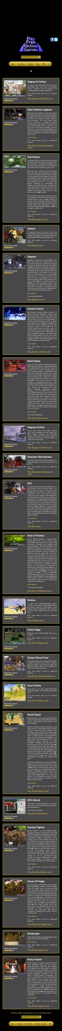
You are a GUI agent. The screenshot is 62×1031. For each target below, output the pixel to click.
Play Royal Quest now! (38, 791)
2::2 (7, 100)
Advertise (29, 1024)
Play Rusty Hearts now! (38, 1006)
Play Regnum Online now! (39, 447)
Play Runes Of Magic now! (40, 924)
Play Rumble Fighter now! (39, 872)
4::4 (11, 100)
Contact (20, 1024)
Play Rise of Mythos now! (39, 590)
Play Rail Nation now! (37, 219)
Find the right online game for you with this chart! (31, 1013)
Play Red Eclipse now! (37, 418)
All (49, 64)
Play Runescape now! (37, 950)
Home (12, 64)
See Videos (32, 137)
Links (51, 1024)
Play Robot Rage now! (38, 642)
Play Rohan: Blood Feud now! (41, 676)
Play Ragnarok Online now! (40, 98)
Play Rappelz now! (36, 299)
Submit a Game (40, 1024)
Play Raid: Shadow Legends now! (40, 146)
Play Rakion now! (35, 245)
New (38, 64)
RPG (44, 64)
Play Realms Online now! (39, 351)
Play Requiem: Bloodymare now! (40, 472)
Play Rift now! (34, 526)
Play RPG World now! (37, 813)
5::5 (13, 100)
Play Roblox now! (35, 620)
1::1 (5, 100)
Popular (30, 64)
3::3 (9, 100)
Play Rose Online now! (38, 700)
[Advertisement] (31, 17)
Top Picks (21, 64)
